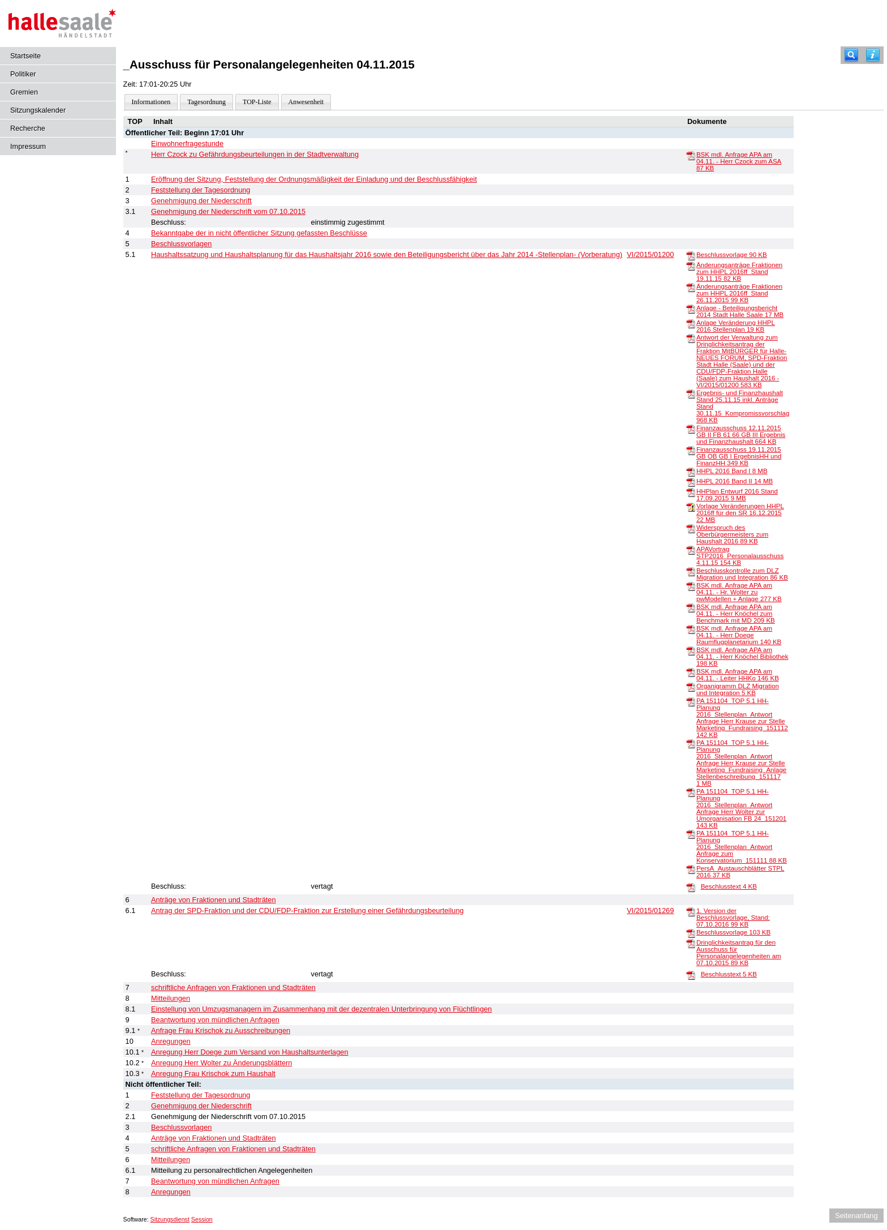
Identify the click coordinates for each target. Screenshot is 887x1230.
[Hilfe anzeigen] (873, 55)
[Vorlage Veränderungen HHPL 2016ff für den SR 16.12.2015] (690, 506)
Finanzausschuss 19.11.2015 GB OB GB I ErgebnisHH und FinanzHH (738, 456)
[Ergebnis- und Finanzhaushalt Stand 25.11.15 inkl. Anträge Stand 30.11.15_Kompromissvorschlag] (690, 393)
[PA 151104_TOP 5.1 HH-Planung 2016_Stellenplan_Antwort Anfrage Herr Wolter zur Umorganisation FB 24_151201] (690, 791)
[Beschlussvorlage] (690, 255)
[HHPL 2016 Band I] (690, 471)
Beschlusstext (729, 886)
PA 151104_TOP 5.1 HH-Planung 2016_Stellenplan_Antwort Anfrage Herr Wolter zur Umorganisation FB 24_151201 (741, 808)
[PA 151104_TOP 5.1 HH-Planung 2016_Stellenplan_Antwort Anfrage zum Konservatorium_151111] (690, 833)
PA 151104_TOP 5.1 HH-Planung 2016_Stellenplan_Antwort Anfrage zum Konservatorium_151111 (741, 847)
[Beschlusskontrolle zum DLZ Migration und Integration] (690, 571)
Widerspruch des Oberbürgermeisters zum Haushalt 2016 (732, 534)
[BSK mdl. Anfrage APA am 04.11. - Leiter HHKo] (690, 671)
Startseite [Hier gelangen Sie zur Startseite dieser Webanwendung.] (25, 56)
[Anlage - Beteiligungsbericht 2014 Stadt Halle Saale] (690, 308)
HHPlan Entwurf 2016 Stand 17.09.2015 (737, 495)
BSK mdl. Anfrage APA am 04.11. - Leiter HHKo (737, 675)
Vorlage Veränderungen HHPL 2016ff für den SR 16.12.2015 (740, 513)
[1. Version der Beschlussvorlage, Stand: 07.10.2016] (690, 911)
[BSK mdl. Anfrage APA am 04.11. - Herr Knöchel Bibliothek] (690, 650)
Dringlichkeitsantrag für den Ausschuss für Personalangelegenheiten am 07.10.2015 (738, 952)
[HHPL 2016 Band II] (690, 481)
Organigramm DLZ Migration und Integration (737, 689)
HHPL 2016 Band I (732, 471)
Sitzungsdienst (170, 1219)
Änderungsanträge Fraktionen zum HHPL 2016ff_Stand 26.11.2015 (739, 293)
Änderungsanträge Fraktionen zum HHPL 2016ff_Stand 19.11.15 (739, 272)
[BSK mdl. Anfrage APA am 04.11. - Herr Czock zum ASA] (690, 155)
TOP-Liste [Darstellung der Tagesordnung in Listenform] (257, 102)
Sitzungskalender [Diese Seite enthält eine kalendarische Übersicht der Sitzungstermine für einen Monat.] (38, 110)
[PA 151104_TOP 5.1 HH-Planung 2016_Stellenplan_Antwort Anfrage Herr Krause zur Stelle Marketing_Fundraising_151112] (690, 701)
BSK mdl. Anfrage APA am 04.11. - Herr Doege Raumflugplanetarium (738, 635)
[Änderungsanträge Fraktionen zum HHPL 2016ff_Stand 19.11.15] (690, 265)
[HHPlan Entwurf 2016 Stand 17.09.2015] (690, 491)
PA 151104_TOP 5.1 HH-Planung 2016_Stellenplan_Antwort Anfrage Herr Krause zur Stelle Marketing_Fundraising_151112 (742, 717)
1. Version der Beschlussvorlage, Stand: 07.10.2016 (733, 917)
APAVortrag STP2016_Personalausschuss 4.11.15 (739, 556)
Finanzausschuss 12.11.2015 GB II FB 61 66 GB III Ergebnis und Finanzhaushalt (740, 435)
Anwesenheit (306, 102)
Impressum (28, 146)
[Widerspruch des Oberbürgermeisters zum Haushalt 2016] (690, 528)
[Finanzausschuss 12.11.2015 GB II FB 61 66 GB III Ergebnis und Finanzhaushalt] (690, 428)
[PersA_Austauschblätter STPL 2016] (690, 868)
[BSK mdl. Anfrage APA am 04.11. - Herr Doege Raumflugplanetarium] (690, 628)
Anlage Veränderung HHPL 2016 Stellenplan (735, 326)
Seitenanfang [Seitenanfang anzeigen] (856, 1215)
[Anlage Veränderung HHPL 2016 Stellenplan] (690, 323)
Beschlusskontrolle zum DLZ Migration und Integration (742, 574)
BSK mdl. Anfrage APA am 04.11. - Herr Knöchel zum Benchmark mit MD (735, 613)
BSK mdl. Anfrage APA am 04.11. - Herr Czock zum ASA (738, 161)
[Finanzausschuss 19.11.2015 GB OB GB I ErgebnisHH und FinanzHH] (690, 450)
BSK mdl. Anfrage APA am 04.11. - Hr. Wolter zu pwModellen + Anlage (739, 592)
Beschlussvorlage (731, 254)
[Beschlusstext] (690, 887)
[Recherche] (851, 55)
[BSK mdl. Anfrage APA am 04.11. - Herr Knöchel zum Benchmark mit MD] (690, 607)
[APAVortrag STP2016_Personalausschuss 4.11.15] (690, 549)
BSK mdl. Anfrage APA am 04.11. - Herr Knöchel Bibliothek (742, 656)
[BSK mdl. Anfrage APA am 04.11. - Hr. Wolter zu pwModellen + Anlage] (690, 585)
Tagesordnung (206, 102)
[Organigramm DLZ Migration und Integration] (690, 686)
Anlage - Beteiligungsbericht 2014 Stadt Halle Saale (739, 311)
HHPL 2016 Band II (734, 481)
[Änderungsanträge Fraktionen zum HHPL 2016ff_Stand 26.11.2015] (690, 287)
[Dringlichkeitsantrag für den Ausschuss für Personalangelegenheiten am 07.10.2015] (690, 943)
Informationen (151, 102)
